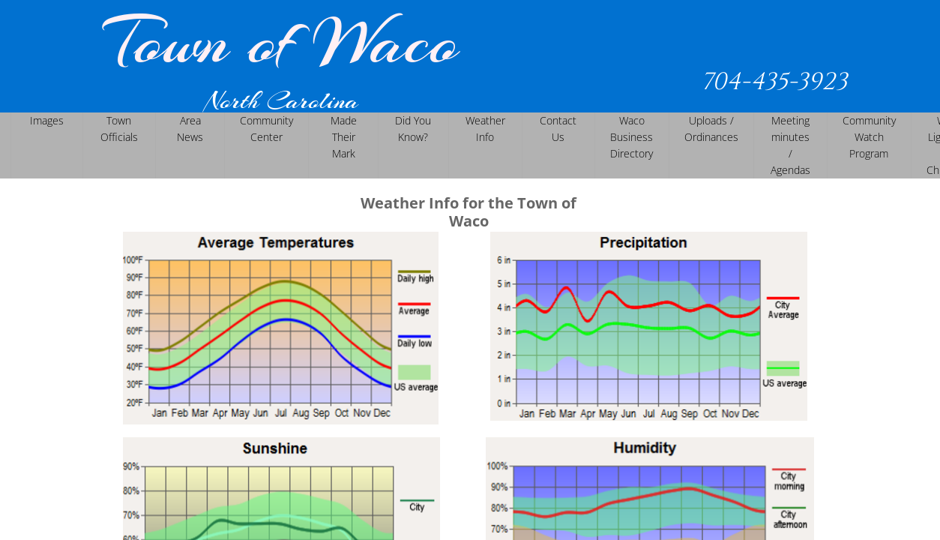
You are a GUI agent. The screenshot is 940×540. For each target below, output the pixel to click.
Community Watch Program (869, 136)
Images (47, 120)
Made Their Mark (344, 136)
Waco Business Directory (631, 136)
